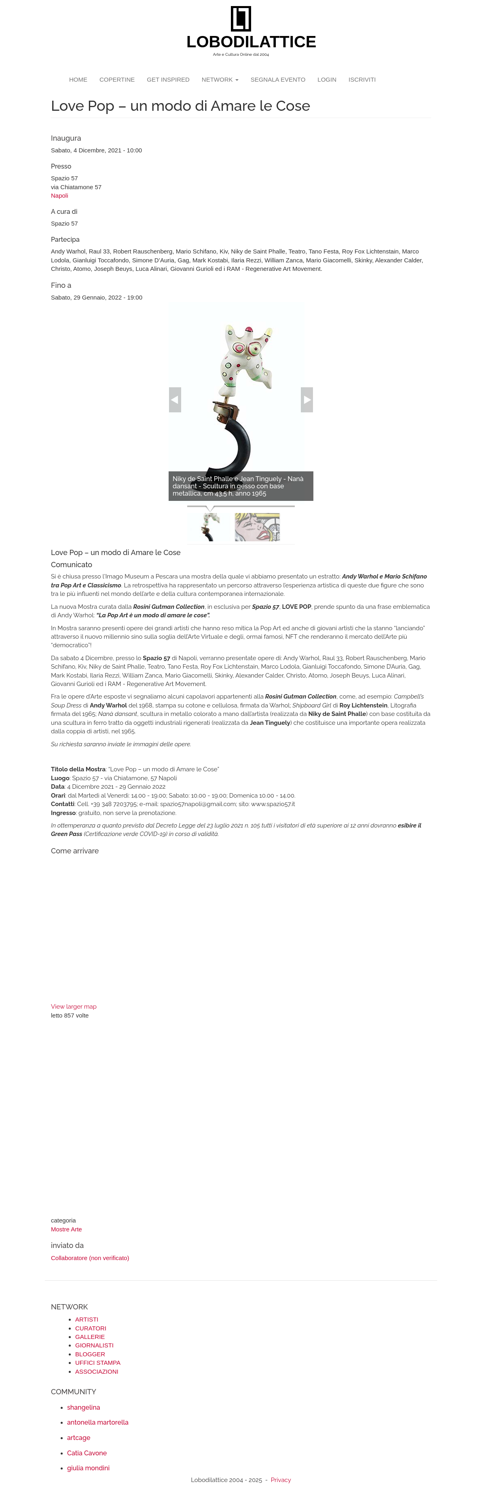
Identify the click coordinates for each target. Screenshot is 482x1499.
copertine (117, 79)
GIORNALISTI (94, 1345)
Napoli (59, 195)
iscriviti (362, 79)
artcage (78, 1438)
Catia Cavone (87, 1453)
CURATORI (90, 1328)
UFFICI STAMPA (97, 1362)
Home (78, 79)
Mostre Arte (66, 1229)
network (220, 79)
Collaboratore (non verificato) (90, 1257)
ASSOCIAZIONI (96, 1371)
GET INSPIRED (168, 79)
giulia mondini (88, 1468)
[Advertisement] (241, 1119)
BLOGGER (90, 1354)
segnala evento (278, 79)
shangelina (83, 1407)
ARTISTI (86, 1319)
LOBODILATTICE (244, 42)
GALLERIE (90, 1336)
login (326, 79)
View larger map (74, 1006)
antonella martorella (98, 1422)
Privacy (281, 1480)
